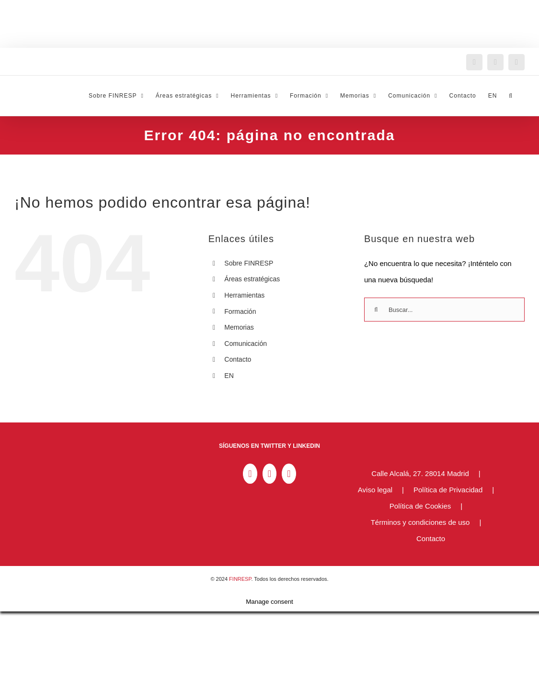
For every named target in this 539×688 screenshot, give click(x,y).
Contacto (237, 359)
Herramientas (244, 295)
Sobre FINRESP (248, 263)
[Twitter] (269, 474)
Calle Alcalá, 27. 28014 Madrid (420, 473)
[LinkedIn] (250, 474)
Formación (240, 311)
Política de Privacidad (447, 490)
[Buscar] (376, 310)
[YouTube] (289, 474)
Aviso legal (375, 490)
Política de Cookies (420, 506)
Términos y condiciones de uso (420, 522)
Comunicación (245, 343)
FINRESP (240, 579)
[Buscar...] (444, 310)
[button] (511, 96)
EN (228, 375)
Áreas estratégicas (252, 279)
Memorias (238, 327)
